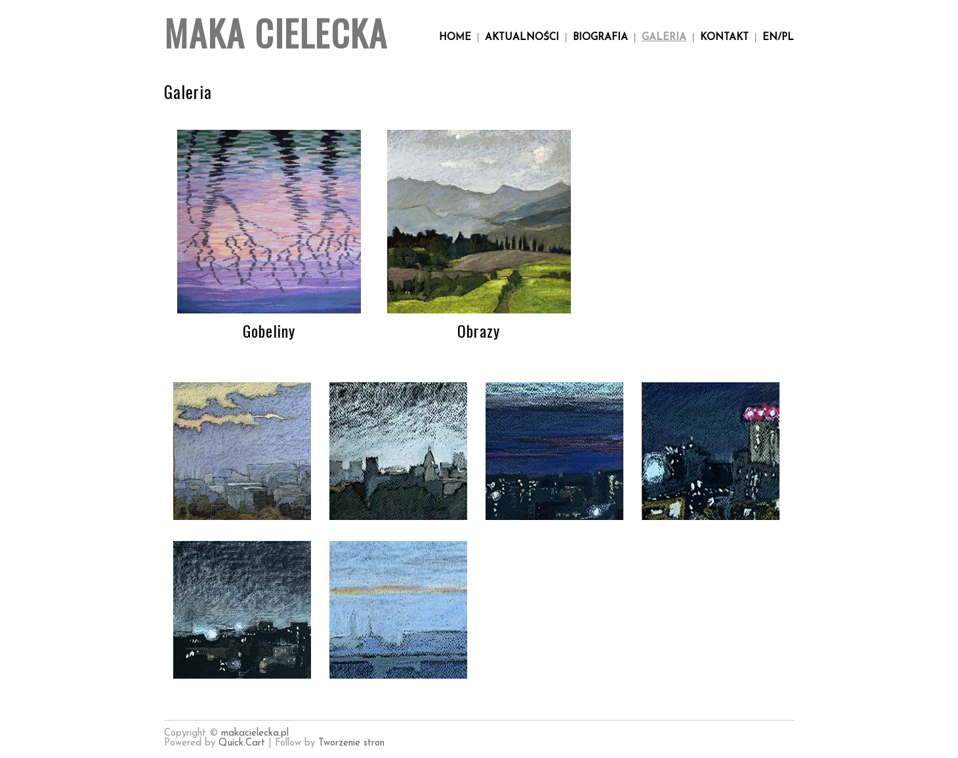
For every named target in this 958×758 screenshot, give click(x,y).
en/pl (778, 38)
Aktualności (522, 38)
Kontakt (724, 38)
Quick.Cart (243, 743)
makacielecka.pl (255, 733)
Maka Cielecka (276, 33)
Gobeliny (269, 330)
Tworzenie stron (351, 743)
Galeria (664, 38)
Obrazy (478, 330)
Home (455, 38)
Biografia (600, 38)
